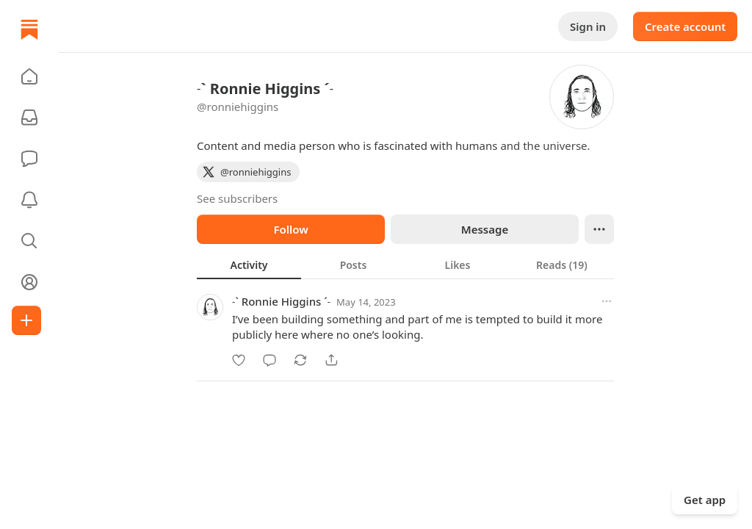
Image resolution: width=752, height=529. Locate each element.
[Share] (331, 360)
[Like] (238, 360)
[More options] (606, 301)
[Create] (26, 320)
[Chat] (29, 158)
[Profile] (29, 282)
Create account (685, 26)
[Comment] (269, 360)
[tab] (249, 264)
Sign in (588, 26)
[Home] (29, 29)
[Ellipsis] (599, 229)
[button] (29, 76)
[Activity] (29, 199)
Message (484, 229)
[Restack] (300, 360)
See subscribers (237, 198)
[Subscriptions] (29, 117)
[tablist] (405, 264)
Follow (290, 229)
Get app (705, 499)
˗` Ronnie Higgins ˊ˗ (281, 301)
